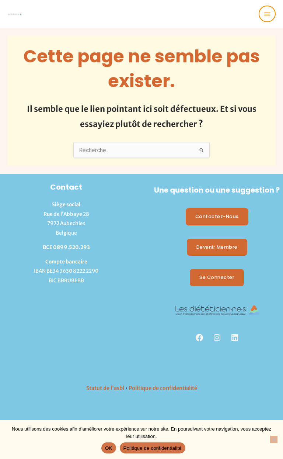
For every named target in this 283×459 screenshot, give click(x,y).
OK (108, 448)
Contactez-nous (217, 216)
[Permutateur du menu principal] (267, 14)
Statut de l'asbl (105, 388)
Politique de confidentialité (163, 388)
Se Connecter (216, 277)
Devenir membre (217, 247)
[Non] (273, 439)
